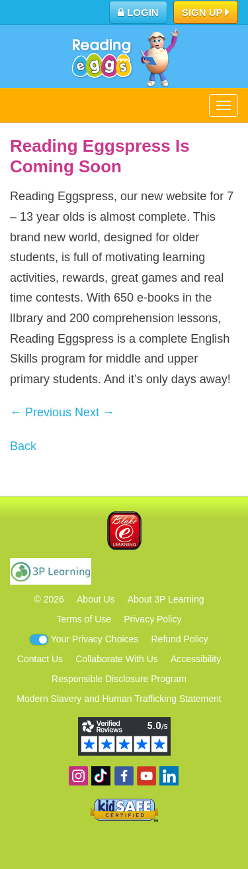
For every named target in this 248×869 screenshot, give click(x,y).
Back (23, 446)
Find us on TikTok (100, 775)
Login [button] (138, 12)
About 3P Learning (166, 599)
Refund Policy (179, 639)
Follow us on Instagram (78, 775)
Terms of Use (84, 619)
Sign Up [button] (206, 13)
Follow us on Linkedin (169, 775)
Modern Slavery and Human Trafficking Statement (119, 698)
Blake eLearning (124, 530)
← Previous (40, 412)
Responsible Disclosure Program (119, 678)
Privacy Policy (152, 619)
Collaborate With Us (116, 659)
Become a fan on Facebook (124, 775)
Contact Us (40, 659)
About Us (96, 599)
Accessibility (196, 659)
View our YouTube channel (146, 775)
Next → (94, 412)
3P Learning (50, 571)
